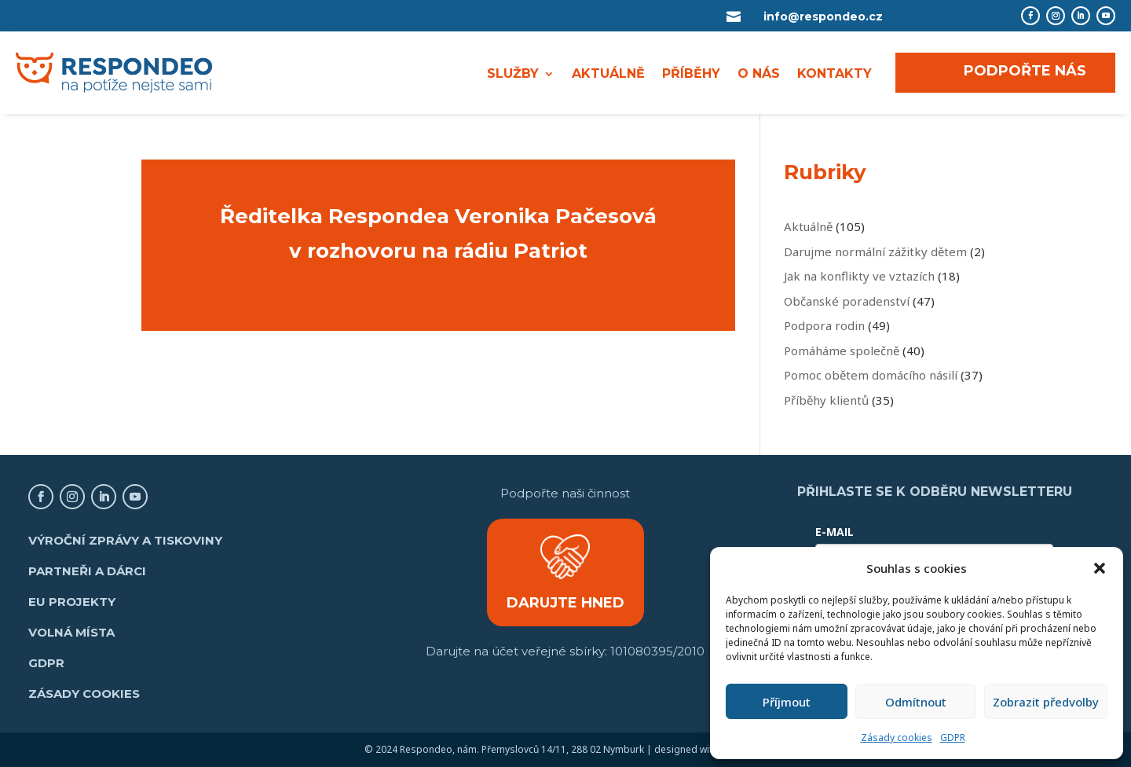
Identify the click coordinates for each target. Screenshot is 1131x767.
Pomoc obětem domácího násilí (870, 375)
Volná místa (71, 632)
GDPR (952, 737)
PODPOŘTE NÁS (1025, 70)
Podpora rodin (824, 325)
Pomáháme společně (841, 350)
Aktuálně (808, 226)
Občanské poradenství (847, 301)
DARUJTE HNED (565, 602)
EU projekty (71, 601)
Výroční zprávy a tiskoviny (125, 540)
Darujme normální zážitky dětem (875, 251)
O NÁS (759, 74)
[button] (1099, 568)
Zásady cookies (896, 737)
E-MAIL (834, 531)
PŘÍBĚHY (691, 74)
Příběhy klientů (826, 400)
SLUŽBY (513, 74)
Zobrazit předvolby (1046, 702)
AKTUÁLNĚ (608, 74)
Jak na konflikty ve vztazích (859, 276)
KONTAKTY (834, 74)
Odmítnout (915, 702)
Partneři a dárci (87, 570)
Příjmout (787, 702)
